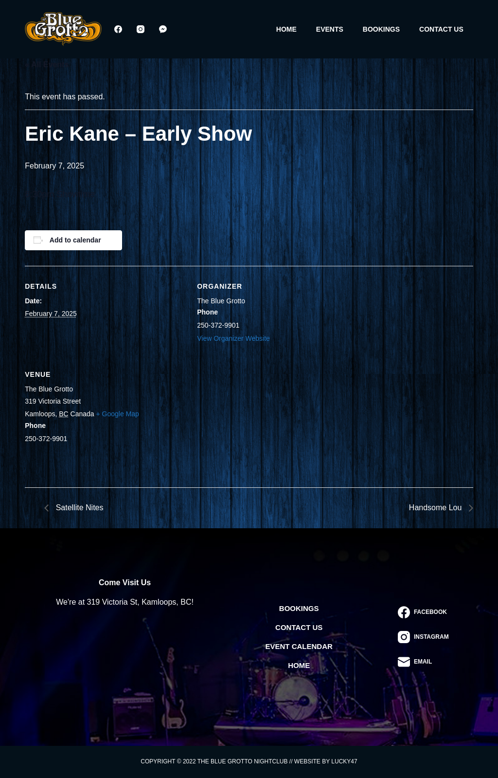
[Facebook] (118, 29)
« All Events (47, 64)
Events (329, 29)
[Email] (423, 662)
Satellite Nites (78, 507)
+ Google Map (117, 414)
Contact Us (441, 29)
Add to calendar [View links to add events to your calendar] (75, 240)
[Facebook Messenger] (163, 29)
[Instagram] (140, 29)
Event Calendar (299, 646)
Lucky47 (344, 761)
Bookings (381, 29)
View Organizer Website (233, 338)
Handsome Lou (436, 507)
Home (286, 29)
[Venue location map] (248, 421)
